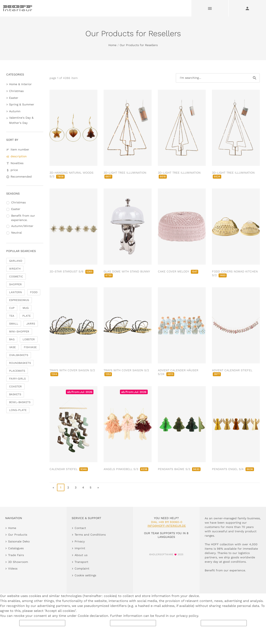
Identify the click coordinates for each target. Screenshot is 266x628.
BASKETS (15, 394)
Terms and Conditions (90, 534)
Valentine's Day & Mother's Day (21, 120)
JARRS (30, 323)
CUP (12, 307)
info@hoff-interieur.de (167, 525)
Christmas (16, 91)
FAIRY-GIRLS (17, 378)
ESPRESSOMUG (19, 300)
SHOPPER (15, 284)
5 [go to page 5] (90, 487)
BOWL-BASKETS (19, 402)
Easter (13, 97)
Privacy (80, 541)
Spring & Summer (21, 104)
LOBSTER (29, 339)
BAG (12, 339)
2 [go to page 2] (68, 487)
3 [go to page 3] (75, 487)
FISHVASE (30, 347)
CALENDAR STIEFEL (69, 469)
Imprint (80, 548)
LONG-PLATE (18, 410)
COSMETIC (16, 276)
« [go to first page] (53, 487)
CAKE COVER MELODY (178, 271)
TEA (11, 315)
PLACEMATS (17, 370)
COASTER (15, 386)
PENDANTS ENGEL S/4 (233, 469)
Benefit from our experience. (23, 218)
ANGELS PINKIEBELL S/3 (126, 469)
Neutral (16, 232)
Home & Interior (20, 84)
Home (112, 45)
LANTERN (15, 292)
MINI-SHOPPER (19, 331)
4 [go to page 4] (83, 487)
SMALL (13, 323)
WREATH (15, 268)
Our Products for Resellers (139, 45)
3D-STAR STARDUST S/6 (71, 271)
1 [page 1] (60, 487)
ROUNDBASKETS (20, 362)
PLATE (26, 315)
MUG (26, 307)
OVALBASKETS (18, 355)
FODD (33, 292)
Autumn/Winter (22, 226)
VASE (12, 347)
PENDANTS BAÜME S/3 (179, 469)
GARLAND (15, 260)
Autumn (15, 111)
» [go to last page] (98, 487)
